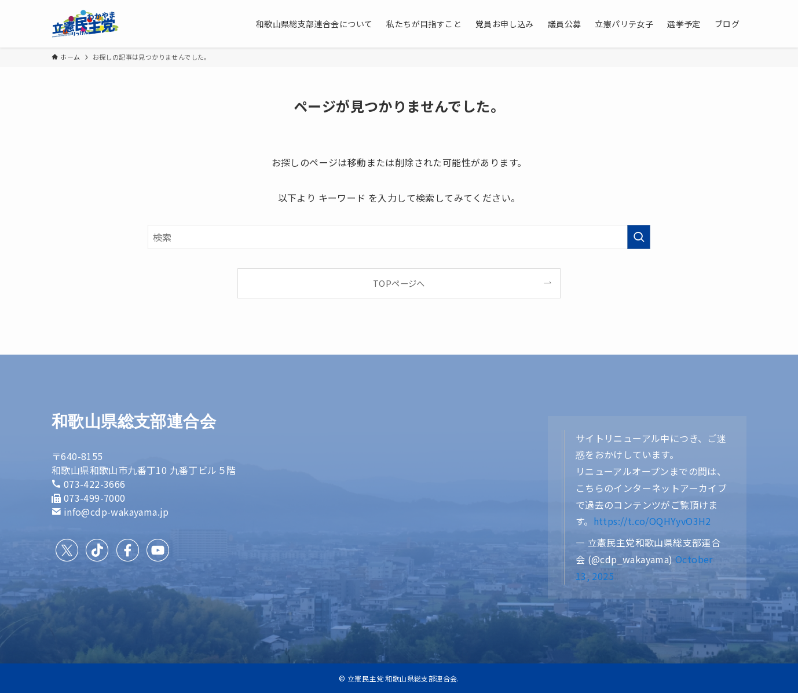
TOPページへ (399, 283)
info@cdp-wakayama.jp (116, 512)
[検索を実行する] (638, 237)
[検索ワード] (399, 237)
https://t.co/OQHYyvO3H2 (652, 521)
